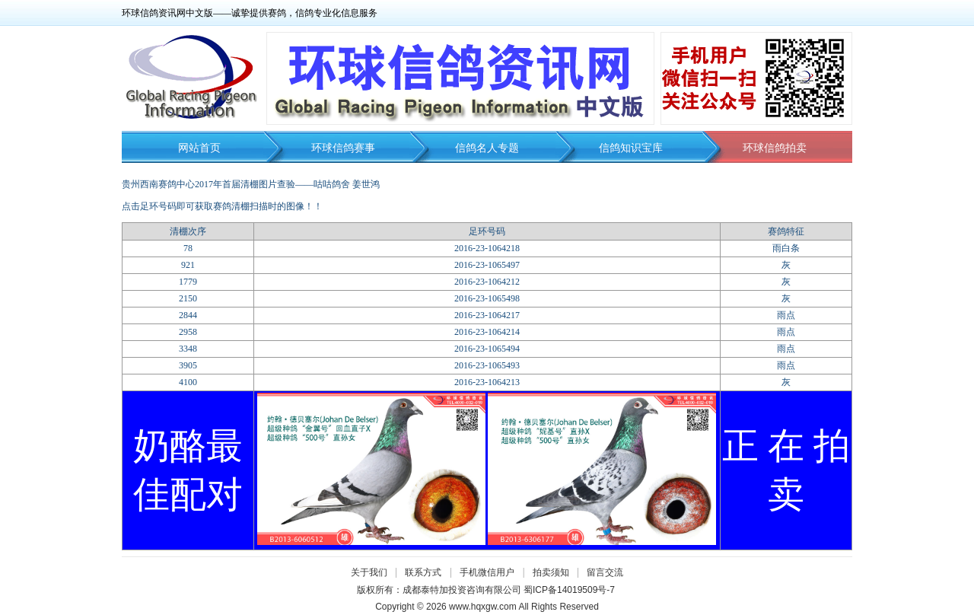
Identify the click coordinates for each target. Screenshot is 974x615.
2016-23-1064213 (487, 382)
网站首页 (199, 148)
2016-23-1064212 (487, 281)
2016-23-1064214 (487, 332)
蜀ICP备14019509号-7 (569, 590)
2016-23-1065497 (487, 265)
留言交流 (605, 572)
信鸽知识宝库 (631, 148)
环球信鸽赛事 (343, 148)
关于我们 (369, 572)
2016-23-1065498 (487, 298)
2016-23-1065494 (487, 348)
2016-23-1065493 (487, 365)
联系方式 (423, 572)
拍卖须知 (555, 572)
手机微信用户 (487, 572)
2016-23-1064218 (487, 248)
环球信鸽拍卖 (775, 148)
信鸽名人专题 (487, 148)
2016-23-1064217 (487, 315)
